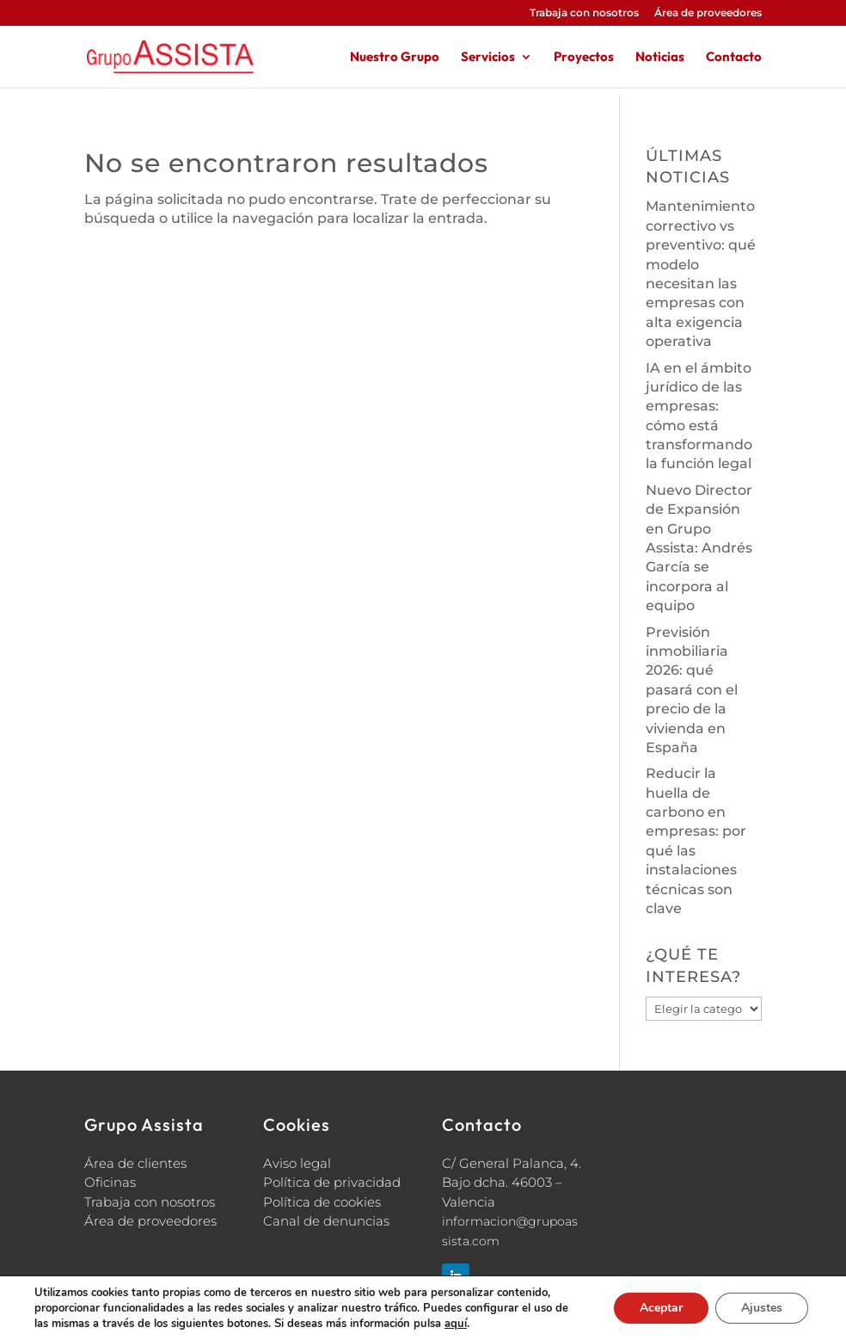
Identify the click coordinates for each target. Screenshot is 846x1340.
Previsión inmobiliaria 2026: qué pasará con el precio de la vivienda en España (692, 690)
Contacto (734, 58)
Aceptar (661, 1308)
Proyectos (584, 58)
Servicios (488, 58)
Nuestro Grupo (394, 58)
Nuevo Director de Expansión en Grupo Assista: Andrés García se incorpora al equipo (699, 548)
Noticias (659, 58)
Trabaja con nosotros (584, 13)
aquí (455, 1323)
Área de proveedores (708, 13)
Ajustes (761, 1308)
